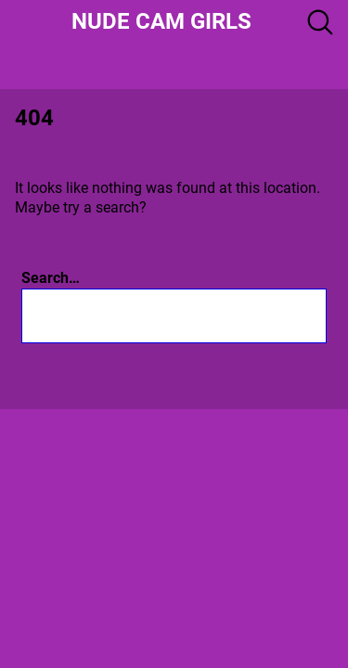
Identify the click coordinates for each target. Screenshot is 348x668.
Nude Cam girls (161, 21)
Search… (50, 278)
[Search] (245, 316)
